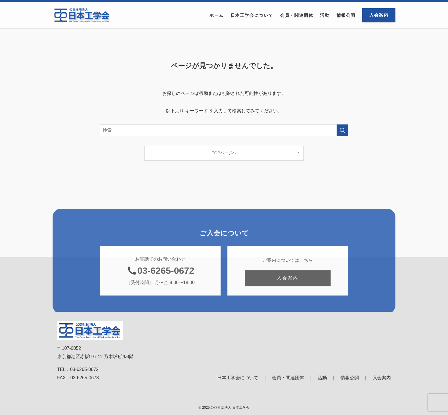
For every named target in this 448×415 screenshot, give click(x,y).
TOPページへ (224, 153)
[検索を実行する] (342, 130)
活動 (322, 377)
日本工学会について (237, 377)
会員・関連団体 (288, 377)
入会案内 (382, 377)
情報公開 (350, 377)
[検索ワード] (224, 130)
